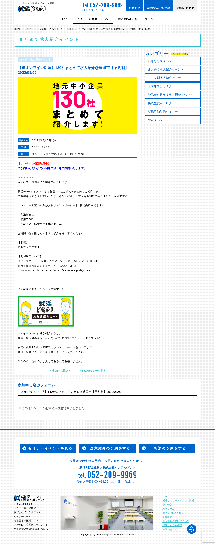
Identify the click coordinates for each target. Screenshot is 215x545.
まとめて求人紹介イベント (166, 69)
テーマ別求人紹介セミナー (166, 77)
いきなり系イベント (161, 61)
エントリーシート (67, 205)
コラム (148, 19)
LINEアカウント (52, 347)
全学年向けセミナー (161, 86)
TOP (65, 19)
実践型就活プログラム (163, 103)
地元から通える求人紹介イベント (170, 94)
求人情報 (167, 504)
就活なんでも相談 (158, 7)
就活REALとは (128, 19)
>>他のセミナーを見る (92, 370)
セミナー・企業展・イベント (93, 19)
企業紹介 (134, 7)
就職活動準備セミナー (163, 111)
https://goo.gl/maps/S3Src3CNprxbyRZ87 (63, 270)
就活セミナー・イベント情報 (178, 500)
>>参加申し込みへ (60, 370)
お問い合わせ (185, 7)
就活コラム (168, 509)
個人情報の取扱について (175, 521)
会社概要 (167, 517)
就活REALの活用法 (172, 513)
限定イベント (157, 120)
